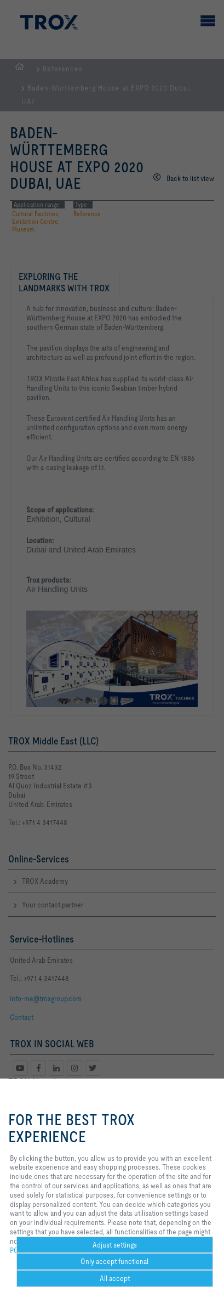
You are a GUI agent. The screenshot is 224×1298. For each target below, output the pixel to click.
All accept (115, 1278)
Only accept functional (114, 1261)
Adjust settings (115, 1244)
